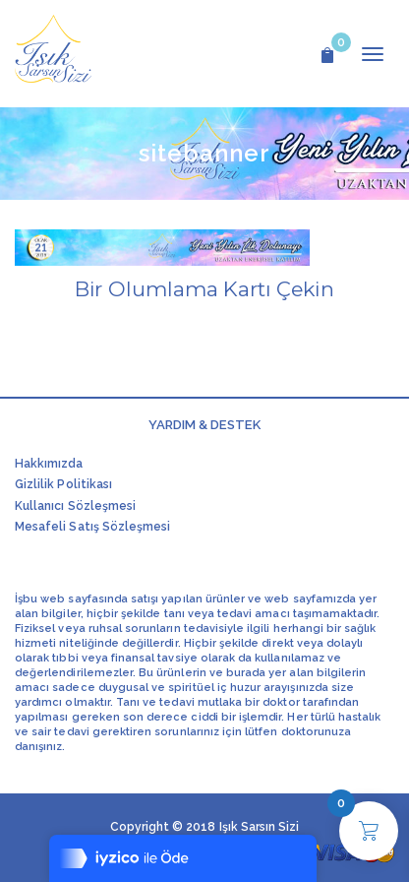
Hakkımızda (49, 464)
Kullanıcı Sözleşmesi (75, 506)
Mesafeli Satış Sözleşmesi (92, 527)
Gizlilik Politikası (63, 484)
